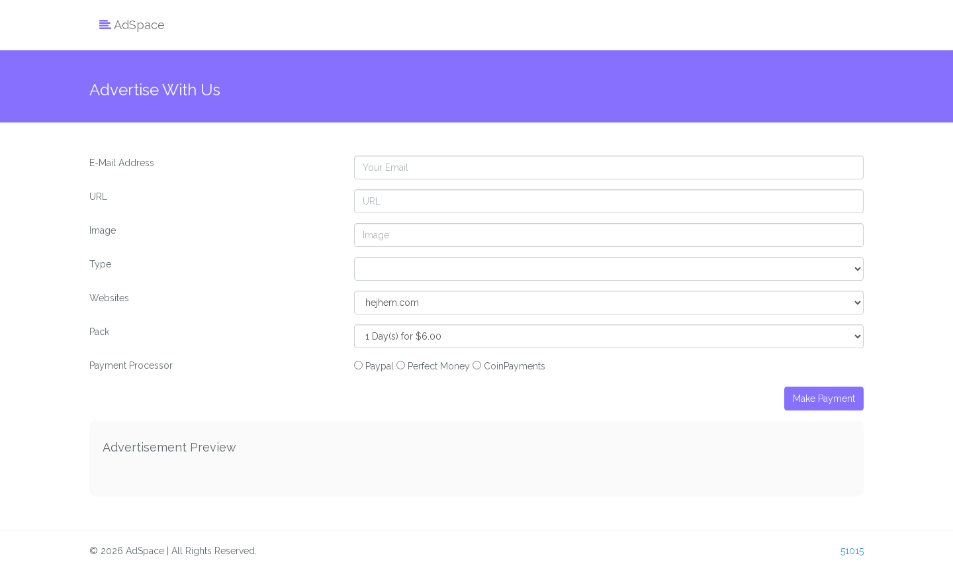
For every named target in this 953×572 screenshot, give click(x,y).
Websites (109, 298)
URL (98, 196)
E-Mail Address (121, 163)
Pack (99, 331)
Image (102, 230)
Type (100, 264)
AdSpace (132, 25)
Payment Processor (131, 365)
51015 (852, 551)
